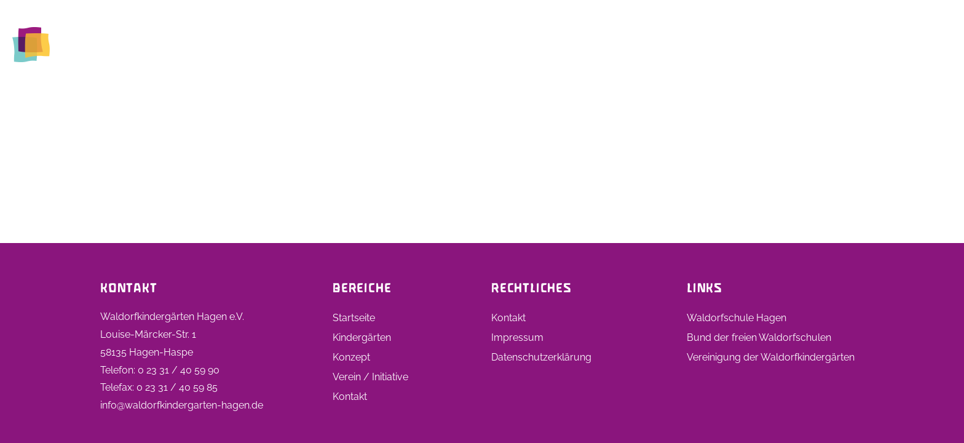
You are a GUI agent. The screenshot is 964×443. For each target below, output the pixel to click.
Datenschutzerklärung (541, 357)
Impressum (517, 337)
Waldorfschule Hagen (736, 318)
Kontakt (922, 44)
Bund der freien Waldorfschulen (759, 337)
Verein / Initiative (370, 377)
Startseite (484, 44)
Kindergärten (561, 44)
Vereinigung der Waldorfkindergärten (771, 357)
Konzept (351, 357)
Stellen (751, 44)
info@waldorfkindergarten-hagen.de (181, 405)
